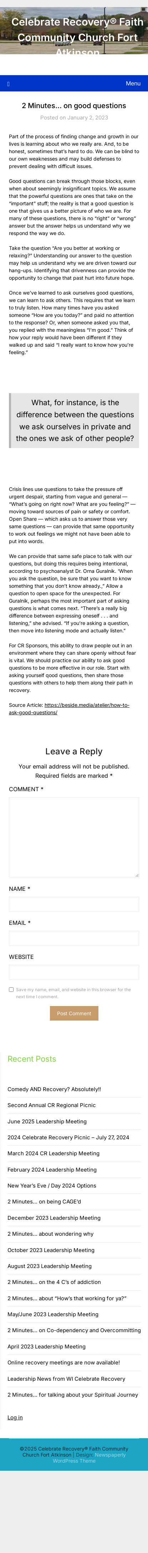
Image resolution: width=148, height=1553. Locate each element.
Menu (133, 83)
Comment (26, 789)
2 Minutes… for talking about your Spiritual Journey (72, 1394)
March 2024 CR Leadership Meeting (53, 1153)
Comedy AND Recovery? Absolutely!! (54, 1089)
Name (19, 888)
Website (21, 956)
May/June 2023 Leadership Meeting (52, 1314)
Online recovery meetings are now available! (63, 1362)
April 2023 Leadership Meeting (46, 1346)
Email (20, 922)
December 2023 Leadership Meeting (54, 1217)
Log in (15, 1417)
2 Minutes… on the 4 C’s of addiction (54, 1282)
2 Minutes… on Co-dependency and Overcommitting (74, 1330)
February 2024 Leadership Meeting (52, 1169)
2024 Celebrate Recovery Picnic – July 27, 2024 (68, 1137)
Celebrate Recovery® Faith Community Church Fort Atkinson (77, 37)
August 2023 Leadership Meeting (49, 1266)
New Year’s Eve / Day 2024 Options (51, 1185)
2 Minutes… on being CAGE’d (44, 1201)
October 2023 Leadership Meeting (51, 1250)
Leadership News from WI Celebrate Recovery (66, 1378)
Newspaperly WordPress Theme (89, 1458)
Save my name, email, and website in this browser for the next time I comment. (73, 993)
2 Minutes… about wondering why (50, 1233)
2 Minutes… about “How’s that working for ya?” (67, 1298)
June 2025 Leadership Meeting (47, 1121)
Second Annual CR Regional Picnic (51, 1105)
